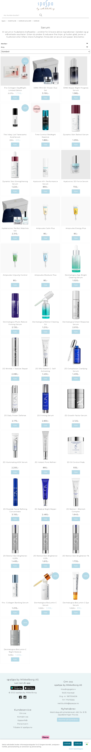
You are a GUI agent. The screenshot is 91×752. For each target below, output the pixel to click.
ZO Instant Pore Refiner (45, 462)
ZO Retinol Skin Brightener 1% (75, 556)
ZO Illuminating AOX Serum (15, 462)
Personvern (22, 724)
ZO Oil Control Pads (76, 462)
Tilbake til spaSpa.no (22, 727)
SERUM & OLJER (24, 21)
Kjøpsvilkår (23, 720)
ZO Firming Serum (45, 415)
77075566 (70, 700)
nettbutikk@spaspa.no (68, 703)
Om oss (22, 713)
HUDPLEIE (11, 21)
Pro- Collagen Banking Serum (15, 603)
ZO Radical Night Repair (45, 509)
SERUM (35, 21)
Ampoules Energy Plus (76, 228)
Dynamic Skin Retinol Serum (76, 135)
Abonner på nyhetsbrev (68, 720)
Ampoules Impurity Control (15, 275)
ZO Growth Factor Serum (76, 415)
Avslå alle (67, 743)
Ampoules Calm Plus (45, 228)
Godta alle (78, 743)
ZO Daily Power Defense (15, 415)
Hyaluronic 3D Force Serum (75, 181)
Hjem (4, 21)
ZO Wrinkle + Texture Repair (15, 369)
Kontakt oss (22, 717)
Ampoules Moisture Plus (45, 275)
